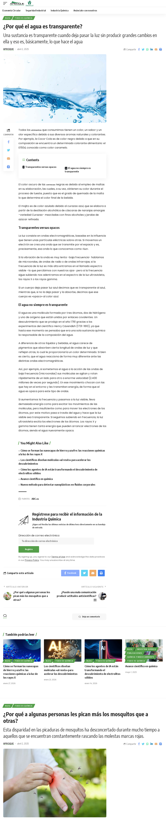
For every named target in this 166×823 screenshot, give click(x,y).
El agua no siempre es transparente (78, 170)
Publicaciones (134, 653)
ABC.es (35, 498)
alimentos (36, 130)
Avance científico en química (37, 479)
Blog (7, 18)
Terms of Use (58, 556)
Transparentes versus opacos (40, 167)
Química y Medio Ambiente (140, 657)
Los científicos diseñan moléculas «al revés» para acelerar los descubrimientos (60, 670)
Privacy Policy (32, 560)
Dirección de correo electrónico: (56, 539)
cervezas (50, 184)
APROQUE (8, 49)
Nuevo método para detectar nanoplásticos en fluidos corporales (58, 484)
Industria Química (146, 649)
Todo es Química (23, 18)
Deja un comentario (89, 616)
